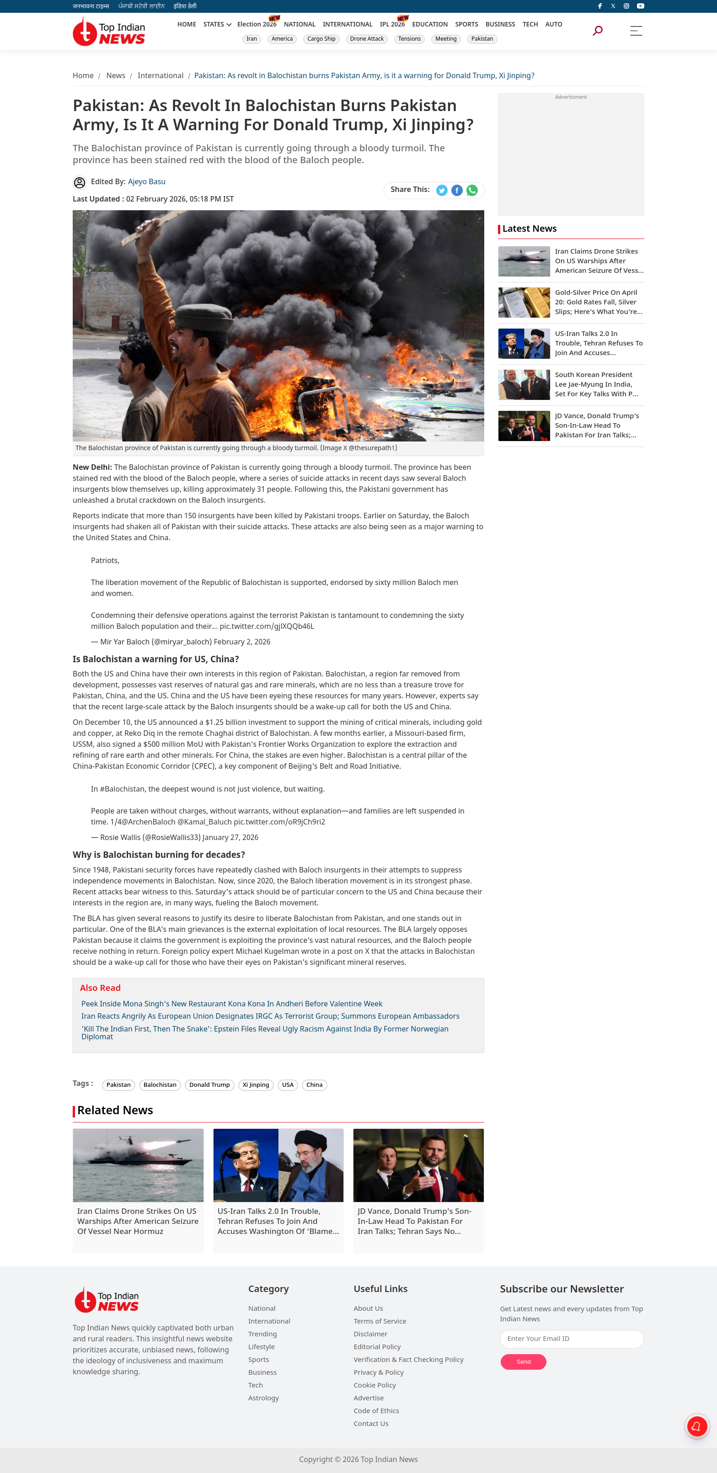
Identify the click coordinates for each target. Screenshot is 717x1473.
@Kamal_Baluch (204, 823)
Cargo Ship (321, 39)
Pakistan (482, 39)
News (115, 76)
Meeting (446, 39)
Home (83, 76)
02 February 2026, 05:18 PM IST (153, 200)
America (282, 39)
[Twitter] (613, 6)
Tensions (409, 39)
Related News (115, 1111)
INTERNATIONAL (348, 25)
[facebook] (600, 6)
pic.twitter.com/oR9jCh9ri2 (279, 823)
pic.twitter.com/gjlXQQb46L (266, 627)
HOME (186, 25)
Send (524, 1361)
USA (288, 1085)
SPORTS (466, 25)
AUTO (554, 25)
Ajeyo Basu (147, 182)
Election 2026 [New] (257, 25)
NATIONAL (300, 25)
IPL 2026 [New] (392, 25)
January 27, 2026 (230, 838)
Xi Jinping (256, 1085)
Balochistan (160, 1085)
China (314, 1085)
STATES (213, 25)
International (161, 76)
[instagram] (626, 6)
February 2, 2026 (242, 643)
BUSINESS (500, 25)
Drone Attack (367, 39)
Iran (251, 39)
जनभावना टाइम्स (91, 7)
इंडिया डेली (185, 7)
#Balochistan (122, 790)
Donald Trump (209, 1085)
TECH (530, 25)
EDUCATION (430, 25)
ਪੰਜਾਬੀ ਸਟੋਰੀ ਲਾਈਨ (141, 7)
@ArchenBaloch (149, 823)
